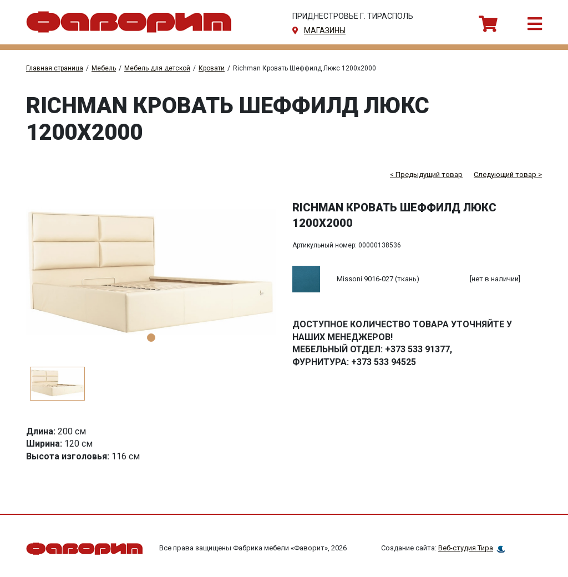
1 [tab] (151, 337)
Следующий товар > (508, 174)
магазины (325, 30)
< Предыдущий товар (426, 174)
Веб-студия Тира (465, 548)
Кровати (212, 68)
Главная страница (54, 68)
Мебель (104, 68)
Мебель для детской (157, 68)
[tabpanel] (151, 275)
